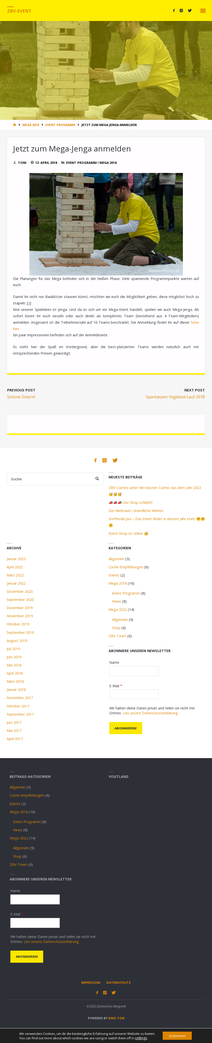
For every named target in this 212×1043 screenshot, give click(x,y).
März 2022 (15, 575)
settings (139, 1037)
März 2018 (15, 681)
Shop (116, 627)
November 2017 (20, 697)
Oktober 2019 (18, 624)
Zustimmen (177, 1035)
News (116, 601)
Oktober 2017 (18, 706)
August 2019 (17, 640)
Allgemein (116, 558)
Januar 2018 (16, 689)
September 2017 (20, 714)
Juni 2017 (14, 722)
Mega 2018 (30, 125)
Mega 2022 (118, 609)
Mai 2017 (14, 730)
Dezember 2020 (20, 591)
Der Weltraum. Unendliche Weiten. (136, 510)
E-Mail (115, 685)
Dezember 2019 (20, 607)
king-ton (116, 1018)
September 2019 (20, 632)
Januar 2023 (16, 558)
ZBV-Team (117, 636)
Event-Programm (60, 125)
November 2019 (20, 616)
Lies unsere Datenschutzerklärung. (150, 713)
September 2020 (20, 599)
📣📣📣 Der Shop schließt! (131, 502)
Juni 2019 (14, 657)
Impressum (90, 982)
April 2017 (15, 738)
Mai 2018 (14, 665)
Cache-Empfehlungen (126, 567)
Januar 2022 (16, 583)
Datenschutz (118, 982)
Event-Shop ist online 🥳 (128, 533)
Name (114, 662)
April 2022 (15, 567)
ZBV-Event (19, 11)
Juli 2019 (13, 648)
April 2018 (15, 673)
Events (114, 575)
